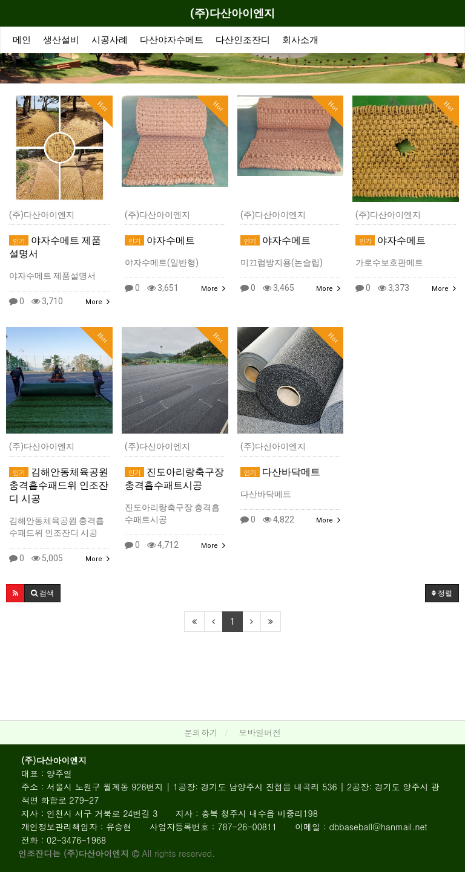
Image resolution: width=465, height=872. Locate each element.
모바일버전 (260, 732)
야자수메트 (160, 240)
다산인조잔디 (243, 39)
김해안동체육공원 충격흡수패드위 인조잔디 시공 (58, 485)
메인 (22, 39)
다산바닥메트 (280, 472)
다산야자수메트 (171, 39)
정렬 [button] (442, 593)
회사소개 (300, 39)
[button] (15, 593)
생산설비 (61, 39)
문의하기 (201, 732)
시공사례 (109, 39)
